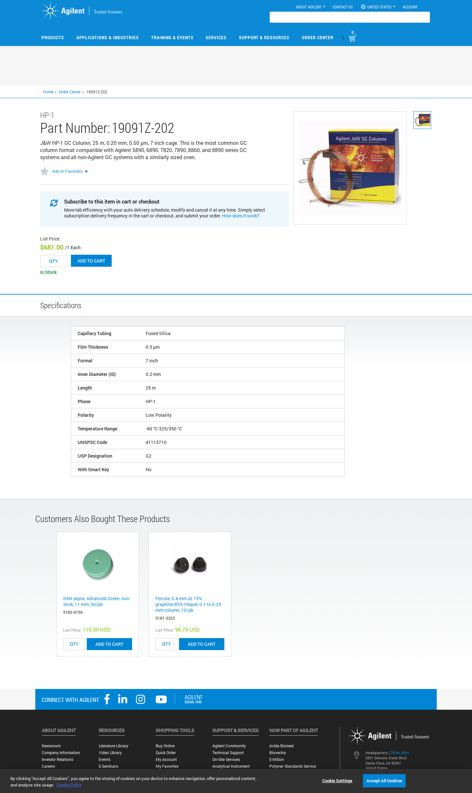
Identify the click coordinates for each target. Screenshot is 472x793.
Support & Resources (264, 37)
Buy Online (165, 745)
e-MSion (276, 759)
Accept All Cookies (384, 780)
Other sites (399, 752)
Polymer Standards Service (292, 766)
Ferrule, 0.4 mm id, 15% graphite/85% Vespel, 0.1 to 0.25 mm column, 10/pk (188, 604)
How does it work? (240, 216)
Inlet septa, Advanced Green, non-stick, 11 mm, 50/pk (96, 601)
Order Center (317, 37)
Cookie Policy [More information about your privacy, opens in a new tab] (69, 785)
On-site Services (226, 759)
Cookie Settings (337, 780)
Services (216, 37)
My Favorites (167, 766)
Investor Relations (57, 759)
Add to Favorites (67, 171)
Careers (48, 766)
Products (52, 37)
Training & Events (172, 37)
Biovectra (277, 752)
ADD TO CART (109, 644)
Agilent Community (229, 745)
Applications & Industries (107, 37)
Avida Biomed (281, 745)
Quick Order (166, 752)
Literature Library (113, 745)
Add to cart (91, 261)
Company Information (61, 752)
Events (104, 759)
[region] (236, 781)
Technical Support (228, 752)
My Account (166, 759)
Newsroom (51, 745)
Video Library (110, 752)
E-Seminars (108, 766)
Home (48, 91)
